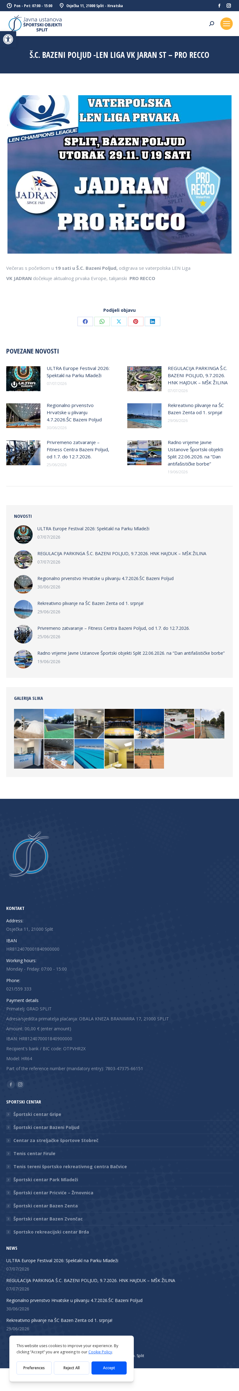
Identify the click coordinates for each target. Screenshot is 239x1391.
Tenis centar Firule (34, 1153)
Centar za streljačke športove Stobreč (55, 1140)
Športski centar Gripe (37, 1114)
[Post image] (23, 378)
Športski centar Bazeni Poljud (46, 1127)
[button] (8, 39)
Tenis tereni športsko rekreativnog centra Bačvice (70, 1166)
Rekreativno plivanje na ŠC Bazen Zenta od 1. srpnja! (196, 408)
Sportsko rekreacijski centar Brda (51, 1232)
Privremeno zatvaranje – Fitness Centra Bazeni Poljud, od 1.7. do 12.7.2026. (78, 449)
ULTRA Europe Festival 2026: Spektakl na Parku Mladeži (78, 371)
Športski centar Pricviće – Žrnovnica (53, 1193)
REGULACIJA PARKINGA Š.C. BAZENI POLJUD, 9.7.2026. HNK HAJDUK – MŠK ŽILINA (197, 375)
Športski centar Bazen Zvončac (48, 1219)
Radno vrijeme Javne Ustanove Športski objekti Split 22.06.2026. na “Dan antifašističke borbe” (195, 453)
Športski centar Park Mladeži (45, 1180)
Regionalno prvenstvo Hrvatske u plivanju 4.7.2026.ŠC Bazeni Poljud (74, 412)
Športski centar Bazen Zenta (45, 1206)
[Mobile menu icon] (226, 23)
